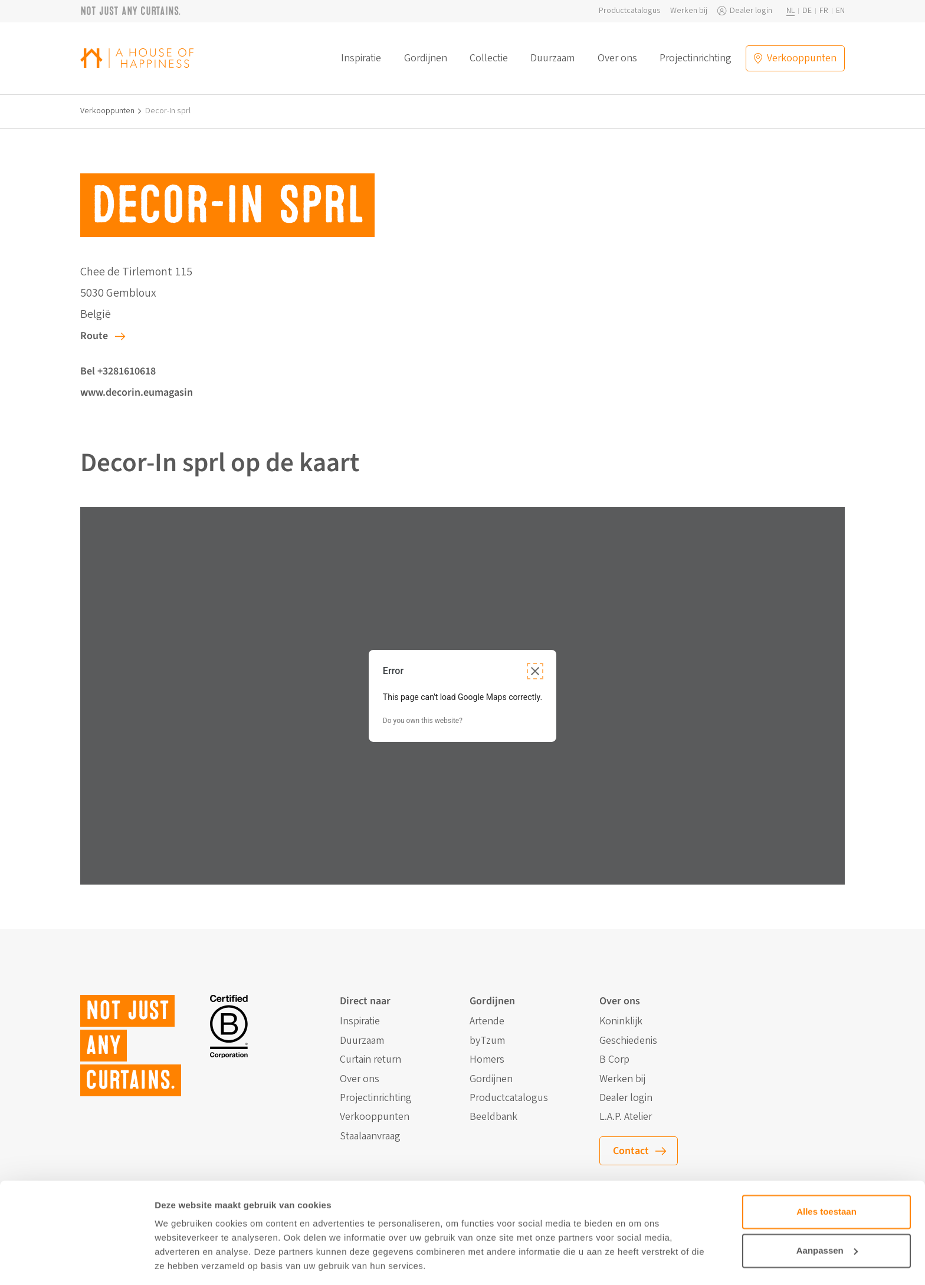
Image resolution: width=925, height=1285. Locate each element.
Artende (487, 1021)
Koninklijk (620, 1021)
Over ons (617, 58)
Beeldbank (493, 1116)
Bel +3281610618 (118, 371)
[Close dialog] (535, 671)
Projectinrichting (696, 58)
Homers (487, 1059)
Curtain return (370, 1059)
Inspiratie (361, 58)
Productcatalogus (630, 11)
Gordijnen (425, 58)
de (807, 11)
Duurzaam (552, 58)
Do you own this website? (422, 721)
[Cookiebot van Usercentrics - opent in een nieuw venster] (76, 1262)
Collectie (489, 58)
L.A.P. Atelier (625, 1116)
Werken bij (688, 11)
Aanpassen (827, 1213)
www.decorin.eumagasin (136, 392)
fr (823, 11)
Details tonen (183, 1262)
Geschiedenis (628, 1040)
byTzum (487, 1040)
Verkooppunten (107, 111)
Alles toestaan (826, 1175)
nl (790, 11)
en (840, 11)
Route (94, 335)
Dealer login (751, 11)
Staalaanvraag (370, 1136)
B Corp (614, 1059)
